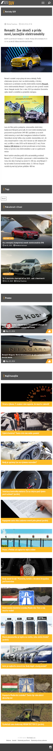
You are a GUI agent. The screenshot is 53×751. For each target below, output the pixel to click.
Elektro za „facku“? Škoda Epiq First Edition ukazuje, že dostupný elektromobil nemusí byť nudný (24, 326)
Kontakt (14, 740)
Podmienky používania (24, 740)
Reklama (8, 740)
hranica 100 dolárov (12, 146)
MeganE (44, 83)
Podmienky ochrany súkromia (39, 740)
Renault (4, 198)
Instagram (50, 747)
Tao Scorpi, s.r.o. (31, 738)
